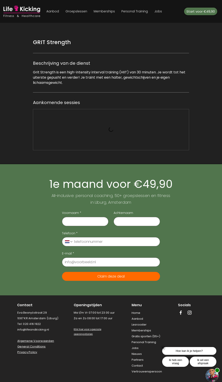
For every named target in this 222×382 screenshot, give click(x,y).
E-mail (68, 253)
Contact (137, 366)
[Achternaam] (135, 221)
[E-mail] (109, 262)
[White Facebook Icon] (180, 312)
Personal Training (144, 342)
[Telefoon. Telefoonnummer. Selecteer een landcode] (69, 241)
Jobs (135, 348)
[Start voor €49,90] (200, 11)
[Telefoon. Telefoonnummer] (115, 241)
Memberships (141, 330)
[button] (83, 329)
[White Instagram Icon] (189, 312)
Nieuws (137, 354)
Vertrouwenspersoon (147, 371)
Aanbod (137, 319)
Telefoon (70, 233)
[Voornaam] (84, 221)
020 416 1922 (32, 324)
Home (136, 313)
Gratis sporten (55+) (146, 336)
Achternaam (123, 213)
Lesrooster (139, 324)
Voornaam (71, 213)
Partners (138, 360)
